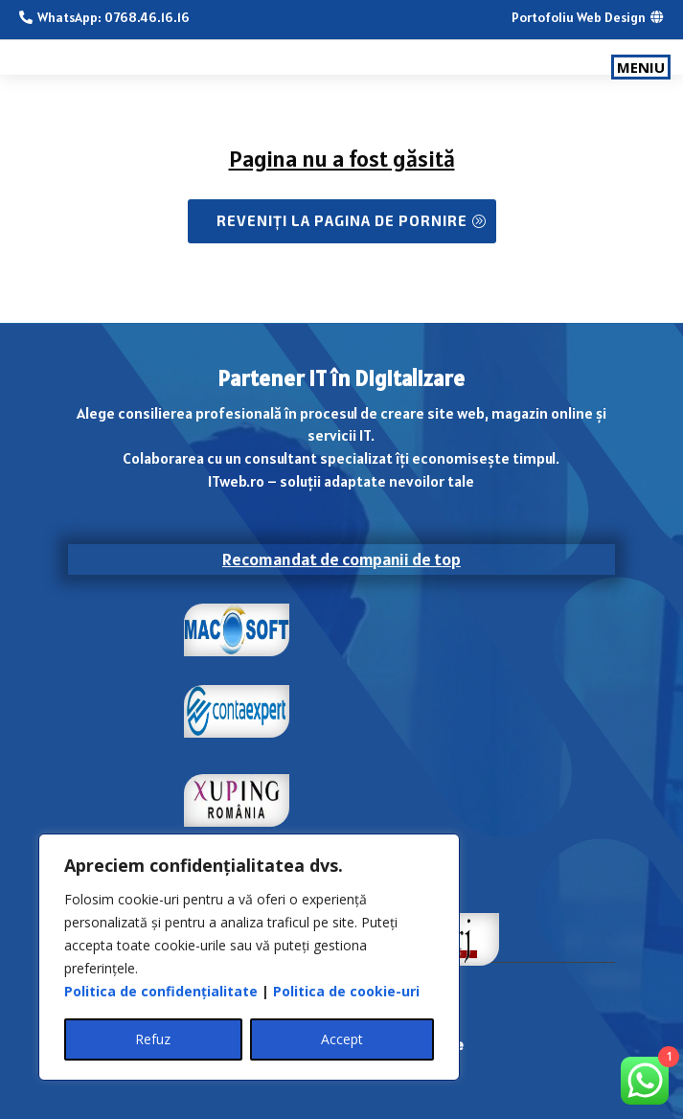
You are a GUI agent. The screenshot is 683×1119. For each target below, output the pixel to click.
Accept (342, 1039)
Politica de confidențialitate (161, 991)
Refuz (153, 1039)
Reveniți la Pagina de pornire (341, 220)
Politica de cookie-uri (346, 991)
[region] (249, 957)
